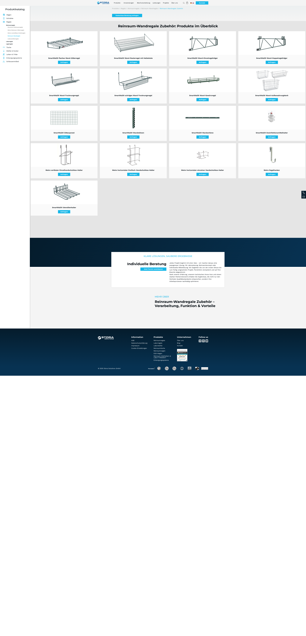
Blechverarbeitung (143, 3)
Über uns (174, 3)
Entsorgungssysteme (161, 360)
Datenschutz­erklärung (139, 343)
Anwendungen (129, 3)
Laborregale (158, 343)
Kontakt (180, 346)
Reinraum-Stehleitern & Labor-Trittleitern (162, 357)
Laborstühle (158, 346)
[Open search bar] (183, 3)
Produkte (117, 3)
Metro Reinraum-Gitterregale (16, 30)
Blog (178, 343)
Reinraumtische (159, 348)
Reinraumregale (133, 8)
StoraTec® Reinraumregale (15, 27)
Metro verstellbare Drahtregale (16, 33)
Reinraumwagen (159, 351)
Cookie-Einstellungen (139, 348)
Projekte (166, 3)
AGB (132, 340)
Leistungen (156, 3)
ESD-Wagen (158, 353)
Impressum (135, 346)
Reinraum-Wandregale (14, 36)
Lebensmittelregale (13, 39)
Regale (123, 8)
